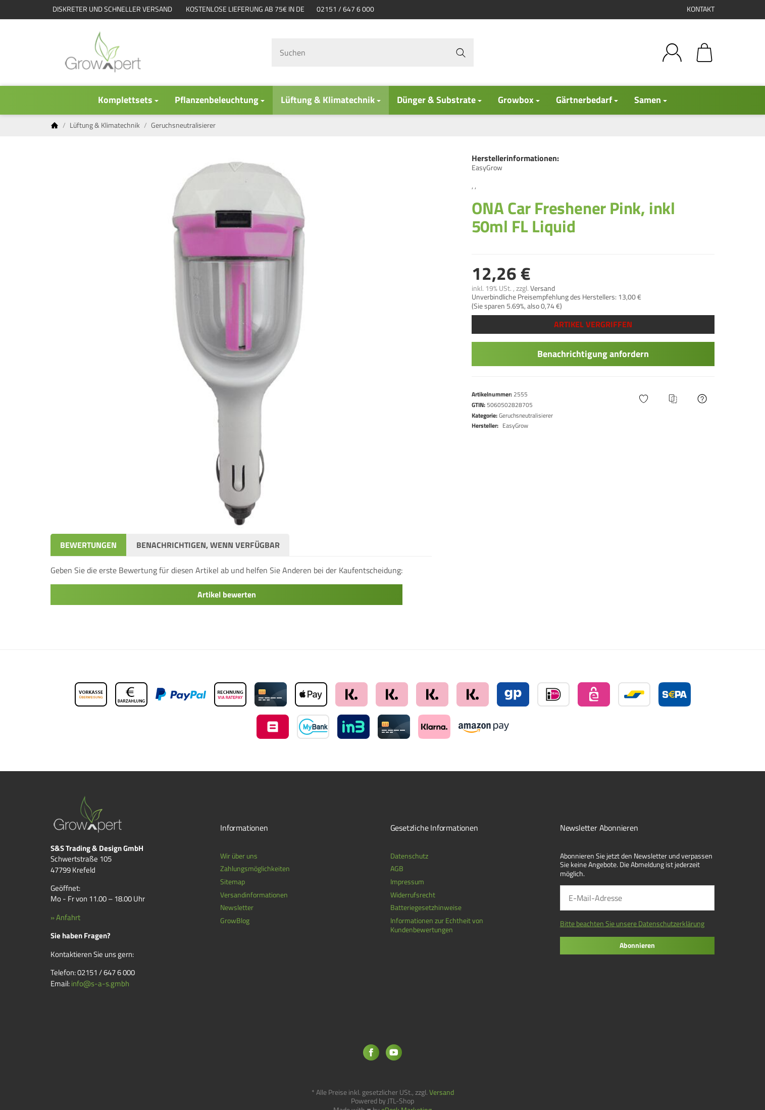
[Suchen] (373, 52)
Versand (542, 288)
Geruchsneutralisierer (526, 415)
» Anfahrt (65, 917)
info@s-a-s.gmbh (100, 983)
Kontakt (701, 9)
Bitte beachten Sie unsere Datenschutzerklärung (632, 924)
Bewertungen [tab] (88, 545)
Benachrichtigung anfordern (593, 354)
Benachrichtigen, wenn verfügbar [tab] (208, 545)
